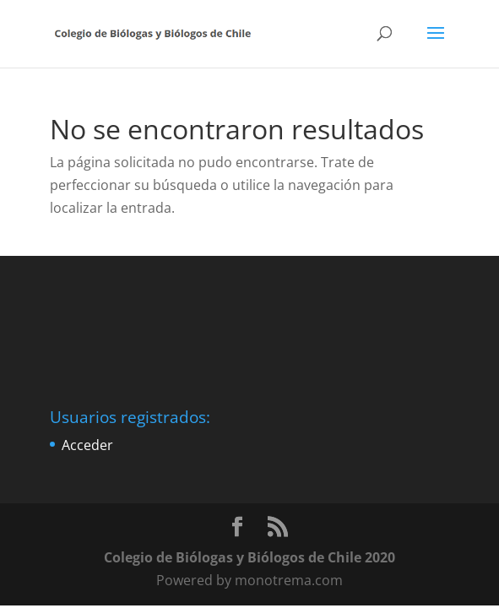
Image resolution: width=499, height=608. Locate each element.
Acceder (87, 445)
